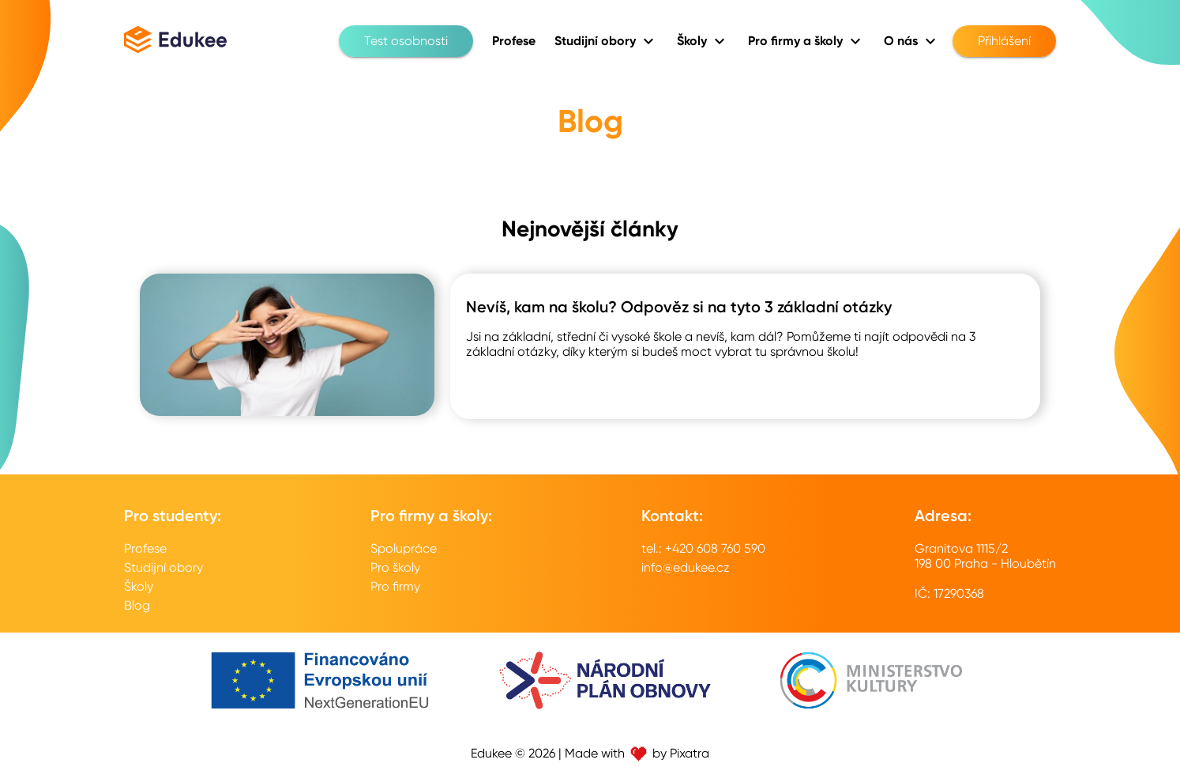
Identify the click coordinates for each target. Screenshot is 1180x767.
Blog (137, 605)
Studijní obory (163, 567)
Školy (138, 586)
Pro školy (395, 567)
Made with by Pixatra (637, 753)
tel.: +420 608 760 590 (703, 548)
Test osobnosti (406, 41)
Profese (145, 548)
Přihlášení (1004, 41)
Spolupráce (403, 548)
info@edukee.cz (685, 567)
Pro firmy (395, 586)
